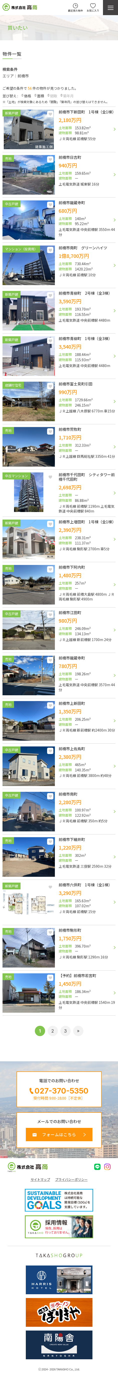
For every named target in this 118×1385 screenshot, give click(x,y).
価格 (26, 96)
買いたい (18, 27)
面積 (39, 96)
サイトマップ (40, 1180)
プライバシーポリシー (71, 1180)
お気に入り (50, 114)
